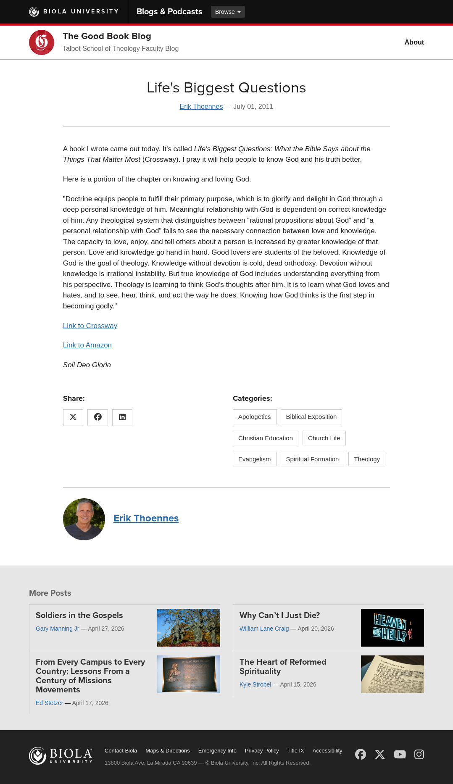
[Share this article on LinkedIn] (122, 417)
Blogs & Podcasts (170, 12)
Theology (367, 459)
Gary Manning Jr (57, 628)
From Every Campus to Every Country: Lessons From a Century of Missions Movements (90, 676)
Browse (228, 11)
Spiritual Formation (312, 459)
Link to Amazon (87, 345)
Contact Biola (121, 750)
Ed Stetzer (49, 703)
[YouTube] (400, 754)
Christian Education (265, 438)
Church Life (324, 438)
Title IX (295, 750)
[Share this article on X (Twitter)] (73, 417)
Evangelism (254, 459)
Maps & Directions (167, 750)
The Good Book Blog (107, 36)
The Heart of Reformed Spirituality (283, 666)
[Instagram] (419, 754)
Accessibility (327, 750)
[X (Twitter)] (379, 754)
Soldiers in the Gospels (79, 615)
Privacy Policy (262, 750)
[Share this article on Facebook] (97, 417)
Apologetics (254, 416)
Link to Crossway (90, 326)
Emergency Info (217, 750)
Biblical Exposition (311, 416)
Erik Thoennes (201, 106)
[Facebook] (360, 754)
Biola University (81, 11)
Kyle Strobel (255, 684)
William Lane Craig (264, 628)
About (414, 42)
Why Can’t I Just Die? (280, 615)
